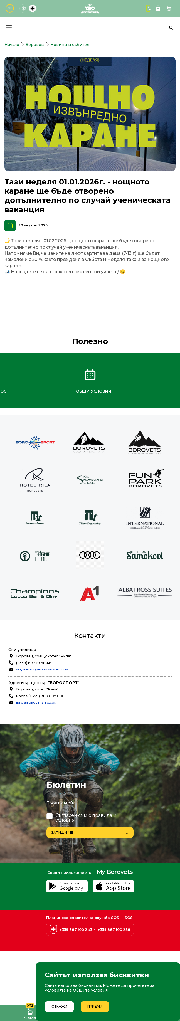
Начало (11, 44)
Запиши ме (90, 832)
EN (10, 8)
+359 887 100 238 (114, 930)
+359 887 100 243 (76, 930)
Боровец (34, 44)
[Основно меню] (9, 25)
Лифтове (30, 1012)
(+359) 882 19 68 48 (33, 663)
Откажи (59, 1006)
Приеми (94, 1006)
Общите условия (90, 990)
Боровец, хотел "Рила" (37, 689)
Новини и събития (69, 44)
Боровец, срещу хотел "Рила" (43, 656)
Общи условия (93, 391)
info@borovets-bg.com (36, 702)
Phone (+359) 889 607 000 (40, 696)
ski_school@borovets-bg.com (42, 669)
